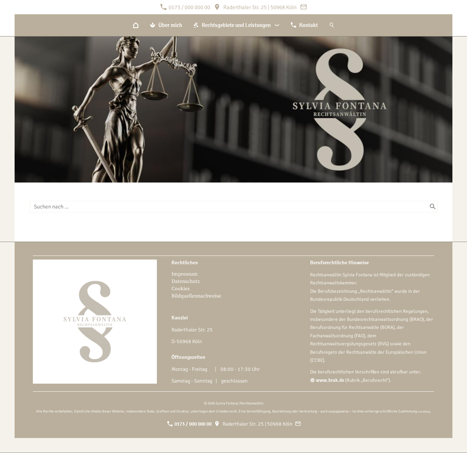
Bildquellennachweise (196, 296)
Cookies (180, 288)
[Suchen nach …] (233, 206)
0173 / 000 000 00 (185, 7)
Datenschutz (185, 281)
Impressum (184, 274)
